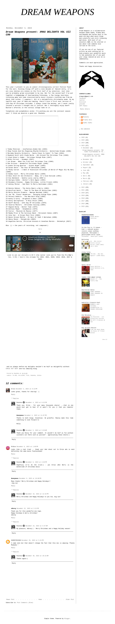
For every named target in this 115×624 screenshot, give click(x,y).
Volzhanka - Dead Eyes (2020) (92, 236)
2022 (83, 187)
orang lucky (86, 252)
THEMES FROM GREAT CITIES (91, 277)
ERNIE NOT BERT (12, 369)
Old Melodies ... (88, 315)
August (86, 167)
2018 (83, 198)
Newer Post (10, 599)
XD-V (33, 255)
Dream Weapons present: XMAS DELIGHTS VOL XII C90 (93, 155)
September (87, 165)
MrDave (13, 446)
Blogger (67, 618)
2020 (83, 193)
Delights (25, 255)
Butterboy (85, 239)
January (86, 184)
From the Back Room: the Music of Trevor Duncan (97, 331)
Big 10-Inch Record (89, 328)
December (86, 148)
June (85, 170)
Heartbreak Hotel (88, 290)
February (86, 181)
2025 (83, 140)
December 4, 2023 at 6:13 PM (26, 389)
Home (40, 599)
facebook (82, 98)
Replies (16, 398)
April (85, 176)
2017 (83, 201)
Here (40, 229)
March (85, 178)
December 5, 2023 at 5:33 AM (36, 430)
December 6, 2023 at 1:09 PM (27, 446)
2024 (83, 143)
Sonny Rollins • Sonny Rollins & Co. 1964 (97, 268)
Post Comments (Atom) (25, 602)
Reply (13, 394)
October (86, 162)
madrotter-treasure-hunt (91, 302)
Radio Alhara (85, 109)
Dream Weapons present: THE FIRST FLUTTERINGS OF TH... (94, 151)
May (84, 173)
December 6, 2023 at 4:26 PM (36, 462)
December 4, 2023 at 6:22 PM (36, 402)
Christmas (21, 375)
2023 (83, 145)
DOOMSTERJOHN (16, 540)
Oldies (39, 375)
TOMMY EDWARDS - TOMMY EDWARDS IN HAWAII (96, 293)
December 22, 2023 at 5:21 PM (28, 508)
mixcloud (82, 102)
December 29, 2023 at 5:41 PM (32, 540)
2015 (83, 206)
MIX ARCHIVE (85, 129)
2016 (83, 203)
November (86, 159)
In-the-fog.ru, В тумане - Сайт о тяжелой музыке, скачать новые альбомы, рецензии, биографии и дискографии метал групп (92, 231)
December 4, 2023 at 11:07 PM (35, 415)
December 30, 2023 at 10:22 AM (36, 556)
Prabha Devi (87, 120)
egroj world (86, 265)
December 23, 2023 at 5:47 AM (36, 526)
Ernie (13, 389)
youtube (82, 104)
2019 (83, 195)
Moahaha (33, 375)
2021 (83, 190)
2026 (83, 137)
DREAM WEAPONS (57, 12)
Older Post (70, 599)
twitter (82, 100)
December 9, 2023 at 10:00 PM (30, 478)
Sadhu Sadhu (87, 123)
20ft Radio (83, 106)
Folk (27, 375)
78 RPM (15, 375)
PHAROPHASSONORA (88, 215)
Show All (104, 339)
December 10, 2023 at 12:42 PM (36, 494)
